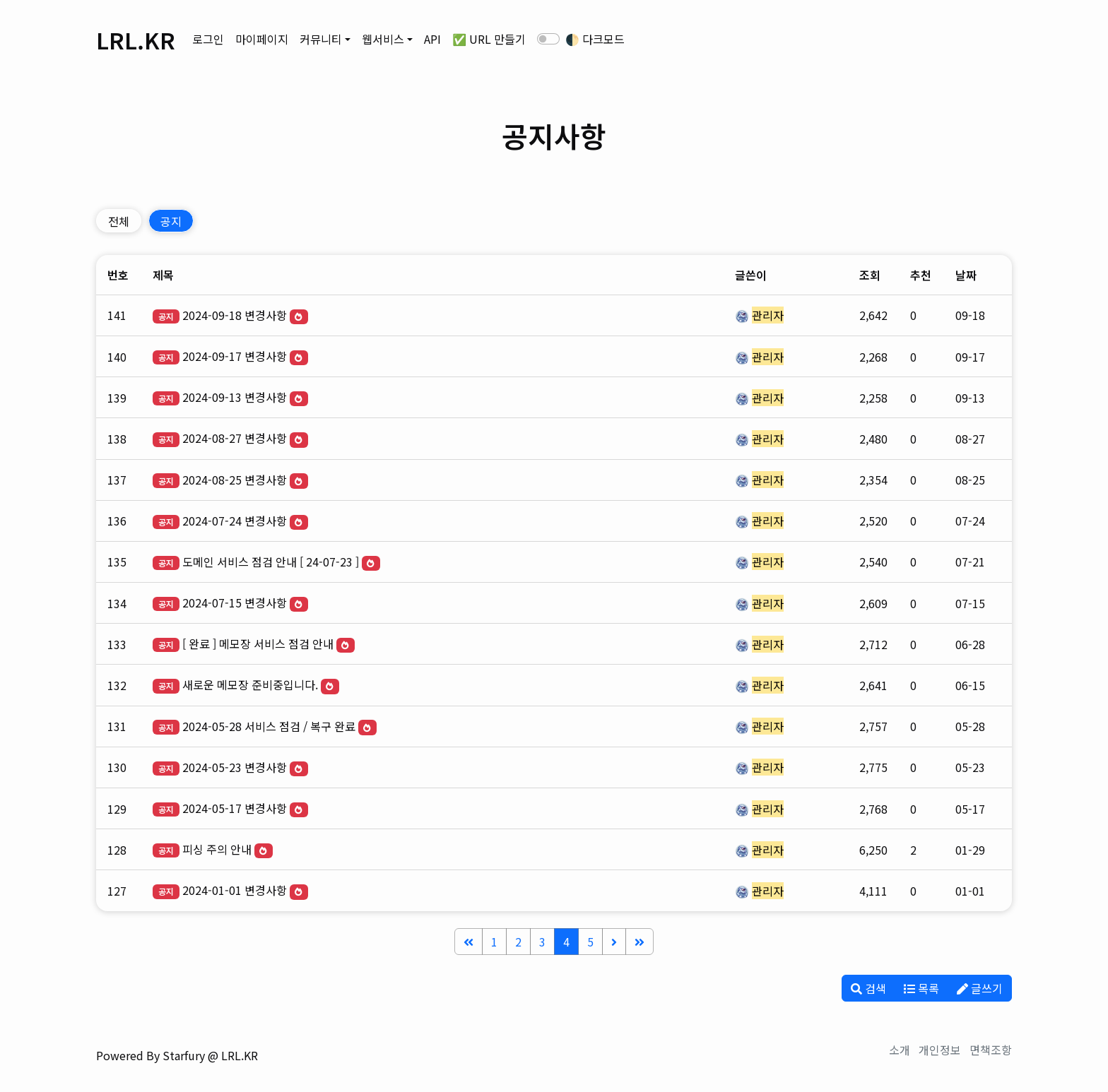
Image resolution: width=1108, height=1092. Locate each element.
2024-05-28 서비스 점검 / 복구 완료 (268, 726)
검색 (868, 988)
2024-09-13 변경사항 (234, 396)
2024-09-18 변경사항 (234, 315)
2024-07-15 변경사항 (234, 602)
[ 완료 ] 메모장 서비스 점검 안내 (258, 643)
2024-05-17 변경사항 (234, 808)
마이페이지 (261, 38)
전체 (118, 221)
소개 (899, 1049)
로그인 (208, 38)
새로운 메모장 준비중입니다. (250, 684)
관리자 (768, 315)
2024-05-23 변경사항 (234, 767)
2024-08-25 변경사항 (234, 479)
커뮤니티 (321, 38)
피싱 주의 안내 (217, 849)
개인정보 (940, 1049)
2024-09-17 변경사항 (234, 356)
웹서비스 (383, 38)
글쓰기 (980, 988)
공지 (171, 221)
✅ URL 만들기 (489, 38)
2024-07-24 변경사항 (234, 520)
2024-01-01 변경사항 (234, 890)
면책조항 (991, 1049)
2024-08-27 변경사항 (234, 437)
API (432, 38)
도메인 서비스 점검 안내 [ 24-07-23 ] (270, 561)
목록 (921, 988)
